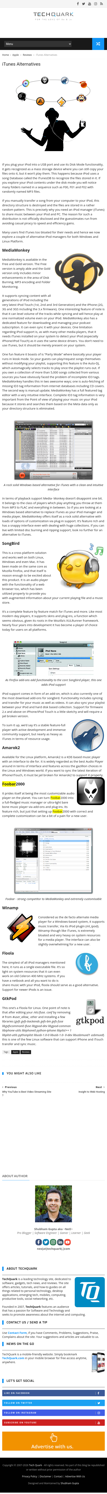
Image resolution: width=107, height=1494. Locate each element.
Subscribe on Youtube (54, 1424)
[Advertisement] (53, 1141)
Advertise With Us (75, 1478)
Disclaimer (45, 1478)
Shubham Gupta (70, 1484)
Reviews (27, 56)
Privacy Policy (29, 1478)
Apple (15, 56)
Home (5, 56)
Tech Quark (35, 1466)
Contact (58, 1478)
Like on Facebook (54, 1394)
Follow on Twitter (54, 1404)
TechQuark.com (13, 1359)
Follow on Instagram (54, 1414)
